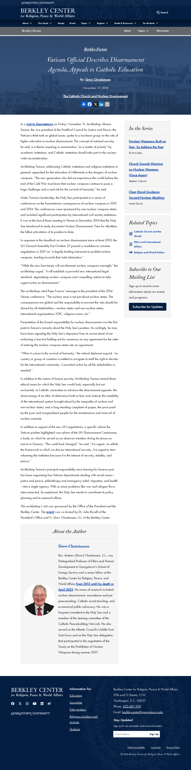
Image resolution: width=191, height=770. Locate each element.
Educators (76, 695)
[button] (143, 31)
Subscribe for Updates (147, 307)
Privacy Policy (173, 747)
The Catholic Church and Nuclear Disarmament (95, 96)
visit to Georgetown (39, 124)
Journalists (76, 702)
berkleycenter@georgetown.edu (142, 712)
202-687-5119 (132, 706)
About (128, 30)
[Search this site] (162, 12)
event (50, 512)
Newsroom (163, 30)
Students (75, 729)
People (61, 23)
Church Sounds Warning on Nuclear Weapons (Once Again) (146, 169)
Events (73, 23)
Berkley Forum (31, 31)
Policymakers (78, 709)
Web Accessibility (136, 747)
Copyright (156, 747)
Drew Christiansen (98, 79)
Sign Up (154, 734)
